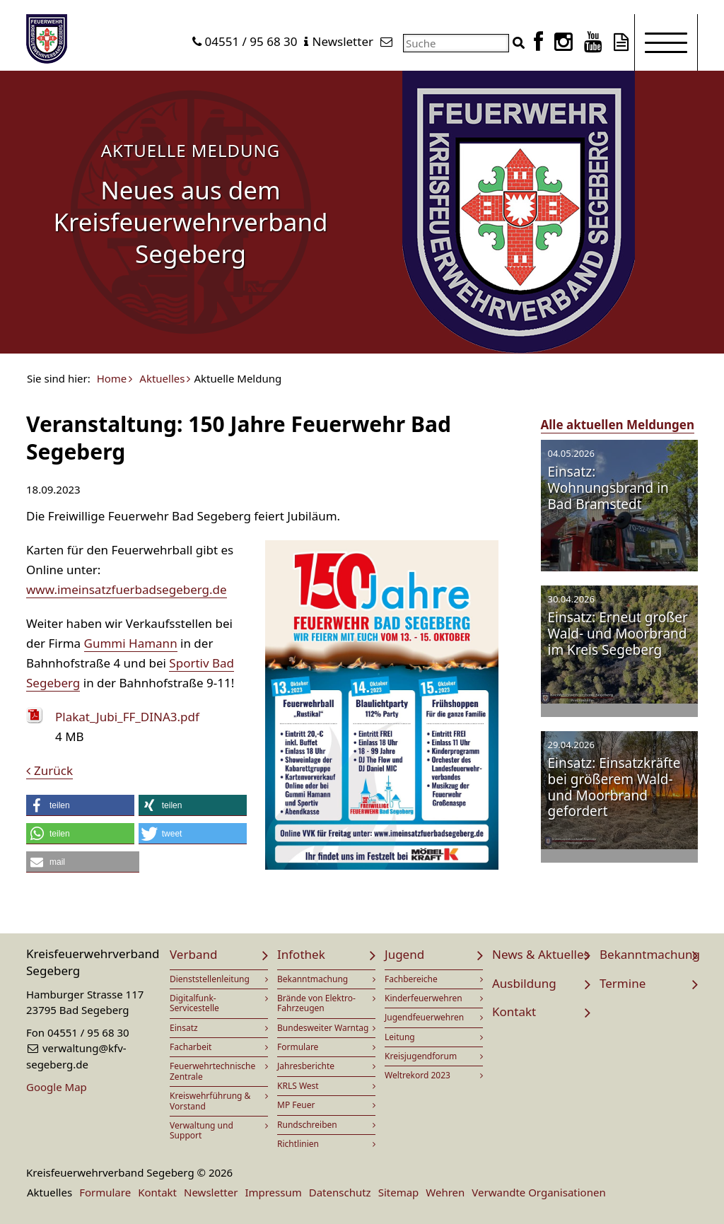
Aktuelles (162, 378)
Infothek (301, 954)
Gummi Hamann (130, 643)
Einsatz (184, 1028)
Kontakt (514, 1011)
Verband (193, 954)
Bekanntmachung (312, 979)
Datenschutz (340, 1192)
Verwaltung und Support (201, 1130)
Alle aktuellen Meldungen (618, 424)
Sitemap (398, 1192)
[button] (80, 805)
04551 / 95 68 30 (251, 41)
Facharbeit (190, 1047)
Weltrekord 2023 (417, 1075)
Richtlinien (298, 1144)
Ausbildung (524, 983)
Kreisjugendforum (421, 1056)
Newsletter (342, 41)
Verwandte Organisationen (538, 1192)
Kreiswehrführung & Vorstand (210, 1101)
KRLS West (298, 1086)
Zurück (53, 770)
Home (112, 378)
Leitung (400, 1037)
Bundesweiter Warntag (322, 1028)
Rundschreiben (307, 1125)
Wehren (445, 1192)
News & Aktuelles (541, 954)
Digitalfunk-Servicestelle (194, 1003)
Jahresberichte (305, 1066)
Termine (623, 983)
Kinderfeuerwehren (423, 998)
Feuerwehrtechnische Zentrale (212, 1071)
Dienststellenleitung (210, 979)
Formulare (297, 1047)
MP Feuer (296, 1105)
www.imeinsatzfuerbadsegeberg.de (126, 589)
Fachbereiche (411, 979)
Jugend (404, 954)
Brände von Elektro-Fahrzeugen (316, 1003)
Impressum (273, 1192)
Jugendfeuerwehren (424, 1017)
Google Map (56, 1087)
